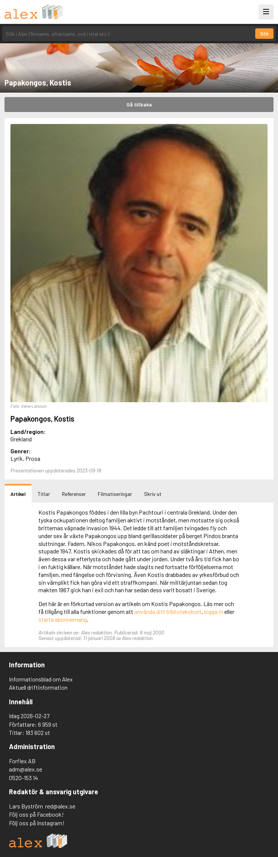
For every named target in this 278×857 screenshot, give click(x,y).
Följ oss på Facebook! (36, 814)
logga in (213, 611)
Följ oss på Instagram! (37, 822)
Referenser (74, 494)
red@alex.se (60, 806)
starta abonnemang (62, 619)
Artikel (18, 494)
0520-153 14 (23, 777)
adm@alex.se (25, 769)
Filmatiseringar (115, 494)
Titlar (44, 494)
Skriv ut (153, 494)
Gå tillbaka (139, 104)
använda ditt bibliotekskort (168, 611)
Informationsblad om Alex (41, 679)
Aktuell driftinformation (38, 687)
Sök (264, 34)
